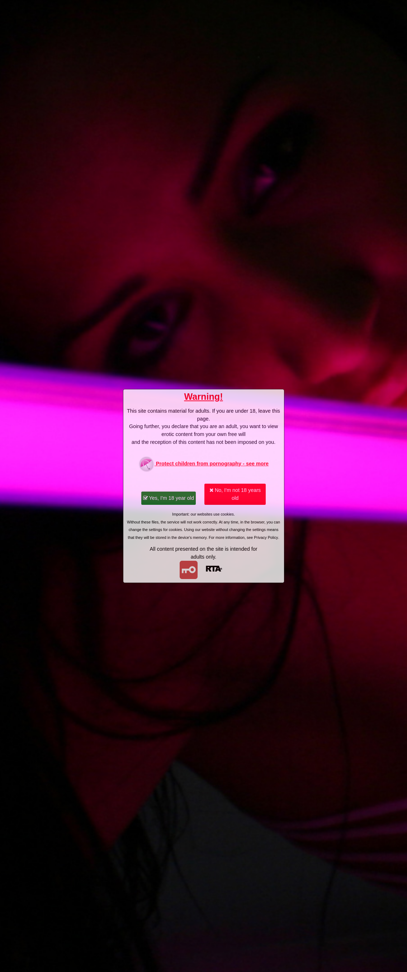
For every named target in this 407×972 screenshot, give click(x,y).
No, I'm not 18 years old (235, 494)
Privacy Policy (266, 537)
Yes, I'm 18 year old (168, 498)
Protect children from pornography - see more (203, 464)
